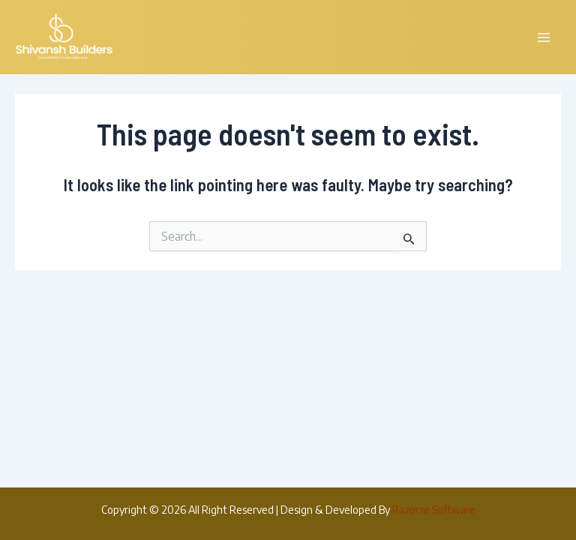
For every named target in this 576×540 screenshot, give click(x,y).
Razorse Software (434, 509)
